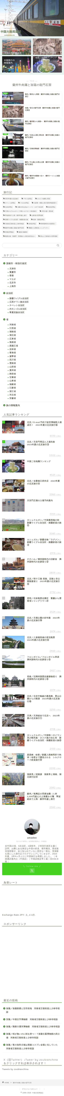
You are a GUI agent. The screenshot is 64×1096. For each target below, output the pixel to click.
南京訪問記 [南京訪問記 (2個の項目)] (51, 207)
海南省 (12, 342)
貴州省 (12, 370)
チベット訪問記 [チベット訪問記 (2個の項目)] (10, 203)
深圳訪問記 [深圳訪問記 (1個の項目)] (32, 223)
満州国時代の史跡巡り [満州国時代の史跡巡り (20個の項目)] (48, 223)
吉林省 (12, 349)
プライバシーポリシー (30, 1089)
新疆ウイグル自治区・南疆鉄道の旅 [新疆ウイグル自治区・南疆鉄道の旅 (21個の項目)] (16, 219)
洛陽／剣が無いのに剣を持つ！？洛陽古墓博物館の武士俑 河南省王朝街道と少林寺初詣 (33, 1036)
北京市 (12, 283)
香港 (11, 276)
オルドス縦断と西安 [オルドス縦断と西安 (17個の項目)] (43, 198)
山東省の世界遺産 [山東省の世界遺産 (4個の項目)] (37, 215)
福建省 (12, 384)
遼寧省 (12, 356)
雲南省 (12, 363)
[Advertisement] (32, 961)
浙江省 (12, 391)
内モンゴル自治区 (18, 309)
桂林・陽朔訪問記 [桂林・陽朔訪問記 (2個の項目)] (39, 219)
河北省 (12, 395)
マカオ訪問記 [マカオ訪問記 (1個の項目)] (24, 203)
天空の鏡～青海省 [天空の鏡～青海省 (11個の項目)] (47, 211)
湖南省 (12, 332)
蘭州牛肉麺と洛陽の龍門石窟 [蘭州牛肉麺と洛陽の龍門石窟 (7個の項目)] (14, 228)
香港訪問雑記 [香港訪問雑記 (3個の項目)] (9, 232)
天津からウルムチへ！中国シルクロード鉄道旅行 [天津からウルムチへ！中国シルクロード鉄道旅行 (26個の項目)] (21, 211)
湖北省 (12, 335)
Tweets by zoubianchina (15, 1069)
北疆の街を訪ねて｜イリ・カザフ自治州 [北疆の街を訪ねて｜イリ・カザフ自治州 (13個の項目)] (30, 207)
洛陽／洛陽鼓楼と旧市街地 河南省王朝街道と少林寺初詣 (33, 1010)
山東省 (12, 381)
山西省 (12, 367)
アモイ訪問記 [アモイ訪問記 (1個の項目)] (27, 198)
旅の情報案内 (13, 405)
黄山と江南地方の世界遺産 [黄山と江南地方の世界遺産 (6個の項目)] (48, 236)
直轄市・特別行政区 (16, 263)
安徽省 (12, 398)
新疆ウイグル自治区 (19, 298)
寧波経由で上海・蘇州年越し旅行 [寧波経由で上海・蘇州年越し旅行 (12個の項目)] (16, 215)
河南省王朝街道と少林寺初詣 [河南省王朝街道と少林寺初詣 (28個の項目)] (14, 223)
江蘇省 (12, 388)
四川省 (12, 360)
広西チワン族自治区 (19, 302)
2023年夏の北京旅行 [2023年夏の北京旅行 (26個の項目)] (11, 198)
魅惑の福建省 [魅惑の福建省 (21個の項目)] (23, 232)
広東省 (12, 339)
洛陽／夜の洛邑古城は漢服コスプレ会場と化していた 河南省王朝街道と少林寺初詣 (33, 1047)
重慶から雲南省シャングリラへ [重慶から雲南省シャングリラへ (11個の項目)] (39, 228)
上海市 (12, 286)
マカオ (12, 279)
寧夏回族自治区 (16, 312)
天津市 (12, 269)
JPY (22, 915)
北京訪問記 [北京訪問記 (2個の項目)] (8, 207)
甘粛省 (12, 377)
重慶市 (12, 272)
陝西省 (12, 374)
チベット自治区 (16, 305)
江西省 (12, 328)
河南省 (12, 325)
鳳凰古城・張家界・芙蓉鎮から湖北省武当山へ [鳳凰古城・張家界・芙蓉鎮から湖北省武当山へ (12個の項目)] (20, 236)
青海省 (12, 353)
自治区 (9, 293)
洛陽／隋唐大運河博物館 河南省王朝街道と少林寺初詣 (33, 1027)
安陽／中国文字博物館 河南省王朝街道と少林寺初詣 (32, 1019)
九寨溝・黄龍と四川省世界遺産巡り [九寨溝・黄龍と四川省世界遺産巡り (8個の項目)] (45, 203)
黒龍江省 (13, 346)
